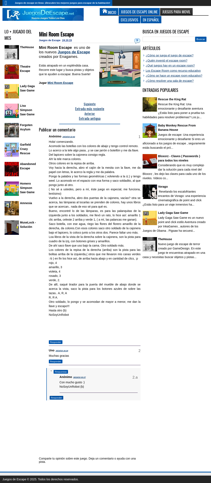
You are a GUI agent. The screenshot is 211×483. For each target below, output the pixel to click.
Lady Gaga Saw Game (173, 212)
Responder (55, 342)
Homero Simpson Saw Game (27, 188)
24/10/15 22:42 (68, 137)
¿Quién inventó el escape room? (166, 60)
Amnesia (26, 203)
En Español (151, 19)
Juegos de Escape (50, 40)
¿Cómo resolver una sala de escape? (170, 80)
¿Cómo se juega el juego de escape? (169, 55)
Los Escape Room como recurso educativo (173, 70)
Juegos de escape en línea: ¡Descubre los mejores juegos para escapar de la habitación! (62, 3)
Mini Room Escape (56, 34)
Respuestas (61, 372)
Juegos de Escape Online (139, 11)
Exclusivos (129, 19)
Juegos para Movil (176, 11)
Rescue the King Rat (172, 99)
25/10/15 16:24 (62, 351)
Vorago (163, 186)
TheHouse (27, 47)
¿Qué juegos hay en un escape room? (170, 65)
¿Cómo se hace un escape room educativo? (174, 75)
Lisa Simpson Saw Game (27, 110)
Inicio (7, 3)
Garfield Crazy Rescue (25, 149)
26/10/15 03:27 (79, 377)
